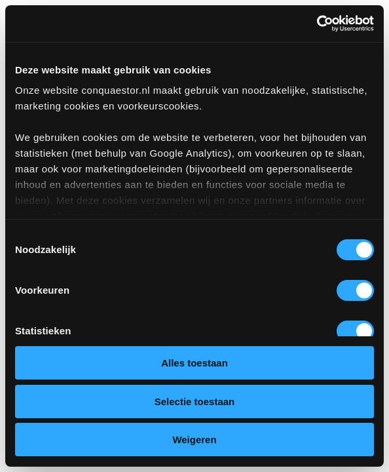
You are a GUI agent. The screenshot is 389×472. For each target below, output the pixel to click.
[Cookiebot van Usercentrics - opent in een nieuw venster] (316, 23)
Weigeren (194, 439)
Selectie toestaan (195, 401)
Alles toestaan (194, 362)
